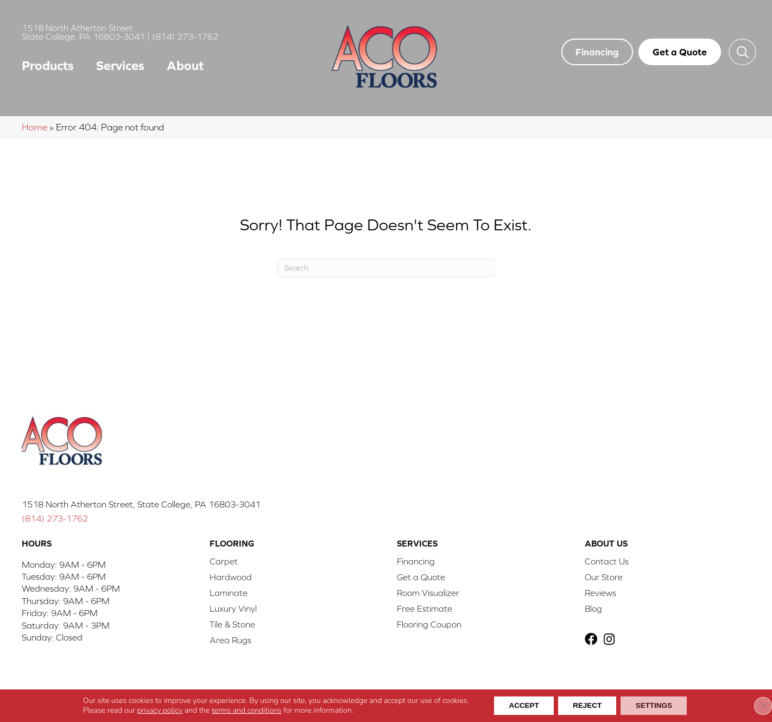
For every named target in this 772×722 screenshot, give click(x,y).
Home (34, 127)
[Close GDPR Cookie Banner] (754, 705)
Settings (658, 705)
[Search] (386, 268)
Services (120, 65)
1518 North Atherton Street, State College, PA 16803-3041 (141, 504)
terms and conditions (240, 710)
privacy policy (153, 710)
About (185, 65)
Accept (519, 705)
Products (48, 65)
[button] (742, 52)
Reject (587, 705)
